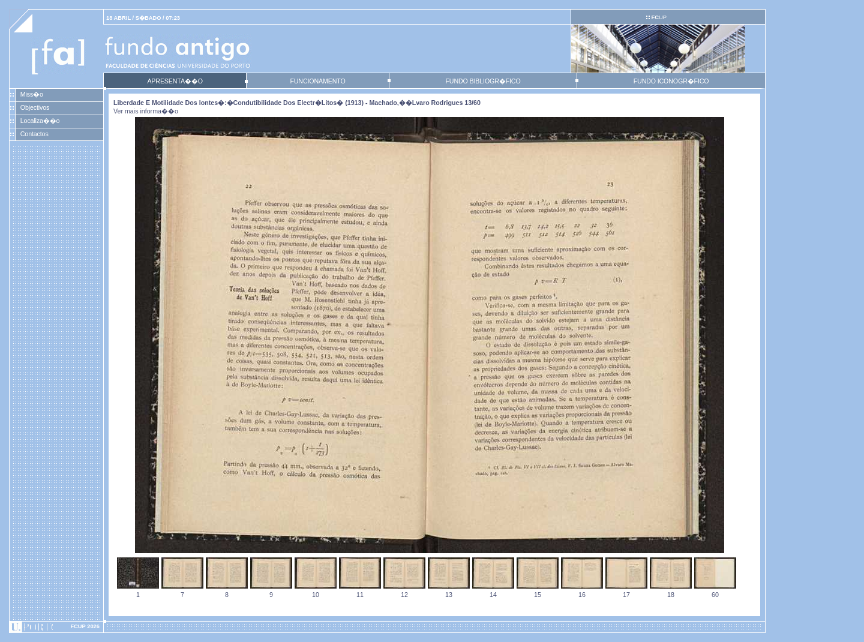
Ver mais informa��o (145, 111)
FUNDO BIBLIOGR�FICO (482, 81)
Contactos (34, 133)
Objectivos (34, 107)
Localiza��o (40, 120)
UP (658, 17)
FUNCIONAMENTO (317, 81)
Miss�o (31, 94)
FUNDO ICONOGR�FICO (671, 81)
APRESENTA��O (174, 81)
